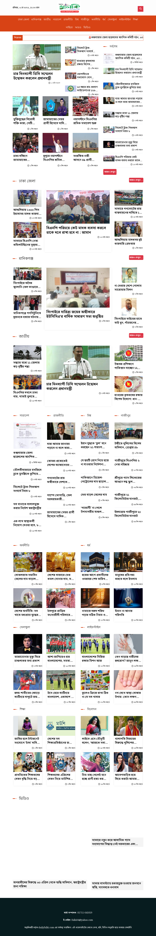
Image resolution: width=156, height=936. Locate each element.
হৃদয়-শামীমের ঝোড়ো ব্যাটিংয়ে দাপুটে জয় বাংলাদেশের (27, 695)
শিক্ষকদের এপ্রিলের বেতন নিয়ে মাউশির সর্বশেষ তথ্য (59, 777)
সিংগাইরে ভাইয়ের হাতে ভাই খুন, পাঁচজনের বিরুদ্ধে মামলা (128, 321)
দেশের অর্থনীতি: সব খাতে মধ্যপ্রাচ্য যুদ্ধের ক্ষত (26, 613)
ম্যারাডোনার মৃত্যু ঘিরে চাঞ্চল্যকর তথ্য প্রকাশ (126, 144)
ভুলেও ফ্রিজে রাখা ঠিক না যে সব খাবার (95, 695)
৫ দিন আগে (37, 702)
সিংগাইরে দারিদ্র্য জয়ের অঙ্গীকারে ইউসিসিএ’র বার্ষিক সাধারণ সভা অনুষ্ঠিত (74, 314)
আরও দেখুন (109, 172)
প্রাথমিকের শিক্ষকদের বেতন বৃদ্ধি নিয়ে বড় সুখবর (27, 777)
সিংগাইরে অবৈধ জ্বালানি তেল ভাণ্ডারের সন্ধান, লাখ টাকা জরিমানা (26, 285)
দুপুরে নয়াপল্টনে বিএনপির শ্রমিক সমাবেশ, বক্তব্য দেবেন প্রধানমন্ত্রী (53, 158)
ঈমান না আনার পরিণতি (123, 613)
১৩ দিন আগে (137, 584)
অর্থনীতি (95, 19)
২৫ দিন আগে (137, 666)
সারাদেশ (57, 19)
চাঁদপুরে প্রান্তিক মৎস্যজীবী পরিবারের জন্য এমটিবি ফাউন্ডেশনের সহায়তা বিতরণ (60, 613)
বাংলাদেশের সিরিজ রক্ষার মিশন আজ (93, 659)
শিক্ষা (135, 19)
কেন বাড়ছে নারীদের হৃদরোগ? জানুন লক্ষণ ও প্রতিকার (127, 659)
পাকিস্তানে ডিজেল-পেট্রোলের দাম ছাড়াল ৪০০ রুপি (93, 480)
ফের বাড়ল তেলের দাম (94, 495)
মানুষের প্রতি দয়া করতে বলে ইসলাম (126, 577)
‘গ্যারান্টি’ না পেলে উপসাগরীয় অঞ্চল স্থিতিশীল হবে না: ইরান (94, 510)
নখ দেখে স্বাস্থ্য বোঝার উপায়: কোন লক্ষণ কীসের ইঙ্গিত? (128, 695)
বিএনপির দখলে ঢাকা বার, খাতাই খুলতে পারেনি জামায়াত (25, 395)
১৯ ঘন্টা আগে (35, 400)
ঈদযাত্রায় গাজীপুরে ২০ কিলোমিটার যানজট (128, 514)
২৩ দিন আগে (137, 620)
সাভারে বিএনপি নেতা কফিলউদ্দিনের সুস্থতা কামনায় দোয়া (25, 243)
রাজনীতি (68, 19)
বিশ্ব (77, 19)
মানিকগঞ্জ (36, 19)
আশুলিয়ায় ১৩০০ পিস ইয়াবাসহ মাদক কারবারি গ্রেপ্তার (27, 212)
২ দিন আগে (62, 165)
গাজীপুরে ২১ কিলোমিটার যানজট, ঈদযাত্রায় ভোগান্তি (127, 497)
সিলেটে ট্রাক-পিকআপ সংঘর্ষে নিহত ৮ (85, 49)
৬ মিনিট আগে (136, 62)
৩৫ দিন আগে (137, 487)
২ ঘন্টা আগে (54, 83)
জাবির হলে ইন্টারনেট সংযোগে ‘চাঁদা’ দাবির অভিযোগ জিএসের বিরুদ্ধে (26, 741)
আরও (78, 27)
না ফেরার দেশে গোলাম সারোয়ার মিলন (128, 288)
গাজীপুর (85, 19)
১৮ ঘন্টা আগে (136, 217)
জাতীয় (47, 19)
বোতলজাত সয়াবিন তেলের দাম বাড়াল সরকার (25, 577)
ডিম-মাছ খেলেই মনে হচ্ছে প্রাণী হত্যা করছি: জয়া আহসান (94, 777)
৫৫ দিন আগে (137, 702)
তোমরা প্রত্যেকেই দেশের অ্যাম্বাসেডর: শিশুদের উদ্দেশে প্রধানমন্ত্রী (58, 463)
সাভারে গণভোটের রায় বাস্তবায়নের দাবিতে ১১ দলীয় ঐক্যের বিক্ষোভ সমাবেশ (128, 211)
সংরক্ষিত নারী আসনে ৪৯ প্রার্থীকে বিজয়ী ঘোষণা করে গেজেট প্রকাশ (84, 158)
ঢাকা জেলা (23, 19)
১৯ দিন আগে (104, 784)
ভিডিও (86, 27)
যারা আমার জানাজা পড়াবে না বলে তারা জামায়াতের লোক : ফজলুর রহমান (128, 100)
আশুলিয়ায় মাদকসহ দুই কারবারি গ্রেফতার (128, 242)
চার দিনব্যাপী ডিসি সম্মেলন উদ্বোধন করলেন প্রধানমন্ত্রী (33, 76)
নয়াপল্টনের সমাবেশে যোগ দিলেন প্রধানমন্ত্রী (85, 76)
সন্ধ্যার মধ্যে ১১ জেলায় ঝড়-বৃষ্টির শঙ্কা (126, 115)
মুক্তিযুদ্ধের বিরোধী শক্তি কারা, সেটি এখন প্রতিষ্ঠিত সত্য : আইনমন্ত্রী (25, 121)
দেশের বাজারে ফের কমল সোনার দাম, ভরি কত (61, 577)
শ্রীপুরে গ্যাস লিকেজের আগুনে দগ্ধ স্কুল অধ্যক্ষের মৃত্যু (128, 480)
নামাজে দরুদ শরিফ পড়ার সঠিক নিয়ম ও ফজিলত (93, 613)
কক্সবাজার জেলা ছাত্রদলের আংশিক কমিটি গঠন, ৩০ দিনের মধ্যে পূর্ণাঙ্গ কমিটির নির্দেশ (128, 56)
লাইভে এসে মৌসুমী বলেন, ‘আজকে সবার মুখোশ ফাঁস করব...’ (94, 741)
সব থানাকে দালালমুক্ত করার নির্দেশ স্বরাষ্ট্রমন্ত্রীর (27, 506)
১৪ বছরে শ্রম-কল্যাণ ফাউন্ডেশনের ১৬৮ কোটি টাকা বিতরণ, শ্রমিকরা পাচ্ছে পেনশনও (87, 89)
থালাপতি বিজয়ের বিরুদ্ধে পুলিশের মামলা (125, 741)
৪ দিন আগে (36, 291)
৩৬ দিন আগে (104, 702)
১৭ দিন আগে (104, 620)
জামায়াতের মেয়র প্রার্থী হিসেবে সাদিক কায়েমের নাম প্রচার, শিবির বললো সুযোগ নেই (55, 121)
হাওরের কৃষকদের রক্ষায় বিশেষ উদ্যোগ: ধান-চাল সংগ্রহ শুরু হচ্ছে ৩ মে (87, 62)
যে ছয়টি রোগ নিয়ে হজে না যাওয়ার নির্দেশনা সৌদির (95, 462)
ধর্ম (104, 19)
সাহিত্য (69, 27)
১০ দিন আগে (137, 470)
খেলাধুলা (112, 19)
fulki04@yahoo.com (82, 920)
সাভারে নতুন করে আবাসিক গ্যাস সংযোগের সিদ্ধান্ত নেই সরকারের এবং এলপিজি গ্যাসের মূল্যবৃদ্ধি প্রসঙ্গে (113, 842)
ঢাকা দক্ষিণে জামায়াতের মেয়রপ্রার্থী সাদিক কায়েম (23, 158)
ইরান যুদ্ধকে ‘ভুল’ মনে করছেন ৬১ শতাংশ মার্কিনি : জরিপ (93, 445)
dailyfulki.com (46, 927)
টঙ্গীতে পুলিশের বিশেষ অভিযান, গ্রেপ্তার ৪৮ (128, 446)
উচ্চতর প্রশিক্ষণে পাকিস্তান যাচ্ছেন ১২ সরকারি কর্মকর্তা (126, 366)
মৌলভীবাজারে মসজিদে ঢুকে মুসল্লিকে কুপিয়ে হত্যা (128, 86)
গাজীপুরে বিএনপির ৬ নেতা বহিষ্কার (127, 463)
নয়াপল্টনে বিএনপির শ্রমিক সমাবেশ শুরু (85, 121)
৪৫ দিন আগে (137, 521)
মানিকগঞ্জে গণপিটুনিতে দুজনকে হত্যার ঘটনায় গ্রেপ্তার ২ (27, 315)
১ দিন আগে (93, 68)
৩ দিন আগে (104, 321)
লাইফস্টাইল (125, 19)
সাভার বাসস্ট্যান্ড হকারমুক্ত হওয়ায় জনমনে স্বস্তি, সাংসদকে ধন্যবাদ (116, 885)
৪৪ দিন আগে (137, 504)
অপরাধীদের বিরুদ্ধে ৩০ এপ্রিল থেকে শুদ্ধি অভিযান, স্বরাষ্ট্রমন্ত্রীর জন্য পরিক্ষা (49, 884)
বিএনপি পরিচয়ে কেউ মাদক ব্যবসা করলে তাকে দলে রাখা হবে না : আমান (127, 158)
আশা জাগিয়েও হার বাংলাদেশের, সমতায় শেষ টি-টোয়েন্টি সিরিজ (60, 659)
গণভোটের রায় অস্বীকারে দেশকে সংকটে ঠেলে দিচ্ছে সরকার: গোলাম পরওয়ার (58, 480)
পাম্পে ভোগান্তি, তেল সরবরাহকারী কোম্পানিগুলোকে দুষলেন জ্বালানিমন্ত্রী (59, 497)
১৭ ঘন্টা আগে (35, 218)
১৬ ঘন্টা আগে (136, 164)
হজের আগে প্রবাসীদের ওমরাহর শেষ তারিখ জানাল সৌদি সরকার (95, 577)
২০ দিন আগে (137, 784)
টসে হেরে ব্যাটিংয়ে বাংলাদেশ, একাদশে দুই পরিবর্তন (61, 695)
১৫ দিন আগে (137, 748)
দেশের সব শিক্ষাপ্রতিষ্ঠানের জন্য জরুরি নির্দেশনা (60, 741)
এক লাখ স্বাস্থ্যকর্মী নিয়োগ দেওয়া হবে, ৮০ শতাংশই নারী (26, 523)
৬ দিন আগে (137, 453)
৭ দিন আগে (137, 294)
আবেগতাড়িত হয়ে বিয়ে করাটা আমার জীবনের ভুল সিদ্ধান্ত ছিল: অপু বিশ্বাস (126, 777)
